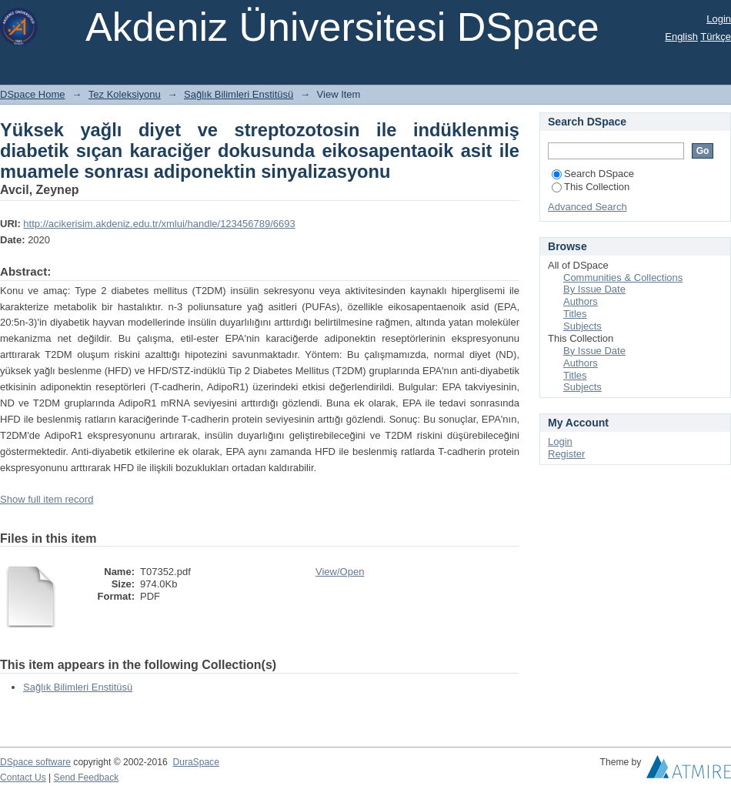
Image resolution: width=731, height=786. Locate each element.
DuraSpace (195, 762)
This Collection (590, 186)
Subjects (582, 326)
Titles (575, 313)
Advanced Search (587, 206)
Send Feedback (86, 777)
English (681, 36)
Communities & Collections (623, 277)
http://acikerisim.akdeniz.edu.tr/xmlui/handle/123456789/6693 (159, 223)
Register (566, 454)
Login (718, 19)
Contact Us (23, 777)
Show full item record (46, 499)
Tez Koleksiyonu (124, 94)
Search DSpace (593, 173)
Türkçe (715, 36)
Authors (580, 301)
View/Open (339, 571)
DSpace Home (32, 94)
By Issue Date (594, 289)
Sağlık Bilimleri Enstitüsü (238, 94)
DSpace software (35, 762)
